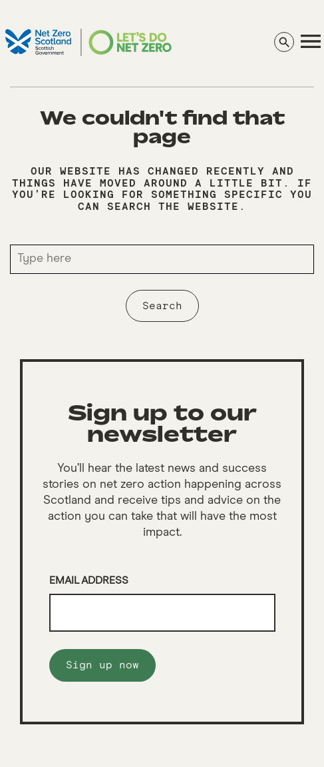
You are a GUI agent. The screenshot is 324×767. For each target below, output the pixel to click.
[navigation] (310, 41)
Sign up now (102, 665)
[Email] (162, 613)
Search (162, 306)
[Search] (284, 42)
